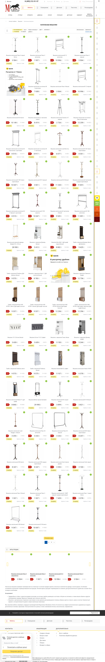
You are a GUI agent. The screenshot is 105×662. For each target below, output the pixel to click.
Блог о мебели (63, 633)
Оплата (42, 638)
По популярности (17, 29)
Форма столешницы (32, 29)
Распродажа (89, 7)
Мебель (30, 7)
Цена (25, 29)
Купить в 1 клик (20, 63)
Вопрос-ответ (44, 635)
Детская (59, 7)
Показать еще (49, 538)
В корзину (9, 63)
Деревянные (88, 29)
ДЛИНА (30, 31)
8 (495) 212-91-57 (31, 1)
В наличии (16, 31)
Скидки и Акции (45, 633)
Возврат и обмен (45, 645)
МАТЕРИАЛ (46, 29)
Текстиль (74, 7)
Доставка (43, 640)
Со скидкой (23, 31)
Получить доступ (16, 651)
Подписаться (94, 613)
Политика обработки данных (68, 635)
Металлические (80, 29)
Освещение (44, 7)
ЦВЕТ (40, 29)
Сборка (42, 643)
